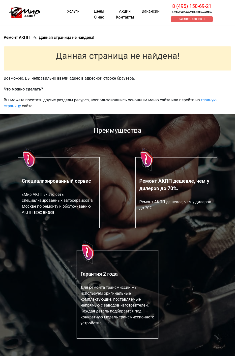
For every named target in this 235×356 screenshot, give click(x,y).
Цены (99, 11)
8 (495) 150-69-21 (191, 6)
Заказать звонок (190, 19)
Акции (125, 11)
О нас (99, 17)
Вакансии (150, 11)
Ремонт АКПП (17, 37)
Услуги (73, 11)
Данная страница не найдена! (66, 37)
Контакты (125, 17)
